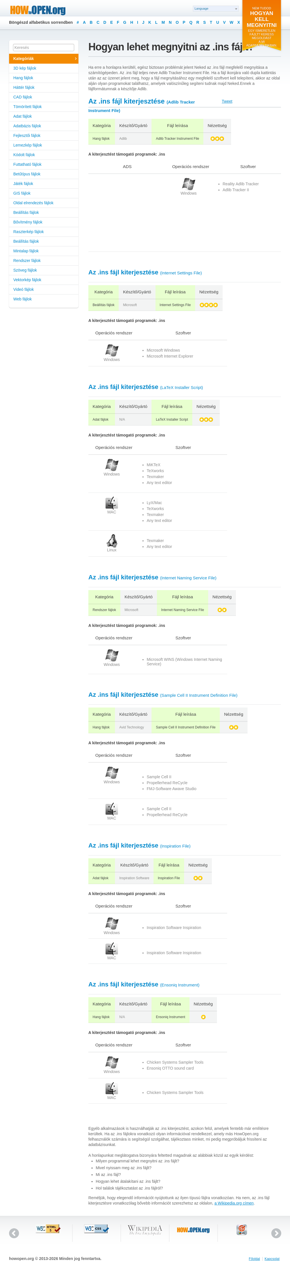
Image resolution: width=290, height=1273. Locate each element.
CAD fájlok (22, 97)
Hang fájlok (23, 78)
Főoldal (254, 1259)
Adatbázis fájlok (27, 126)
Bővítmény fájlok (27, 222)
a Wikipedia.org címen (234, 1203)
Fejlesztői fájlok (26, 135)
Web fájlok (22, 299)
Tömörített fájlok (27, 106)
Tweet (227, 101)
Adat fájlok (22, 116)
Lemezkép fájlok (27, 145)
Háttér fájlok (24, 87)
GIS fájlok (22, 193)
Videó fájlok (23, 289)
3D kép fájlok (24, 68)
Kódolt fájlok (24, 154)
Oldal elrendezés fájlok (33, 203)
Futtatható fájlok (27, 164)
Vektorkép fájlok (27, 280)
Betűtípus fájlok (26, 174)
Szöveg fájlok (25, 270)
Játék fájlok (23, 183)
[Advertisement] (123, 212)
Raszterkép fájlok (28, 231)
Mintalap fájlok (26, 251)
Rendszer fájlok (27, 260)
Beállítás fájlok (26, 212)
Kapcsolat (272, 1259)
